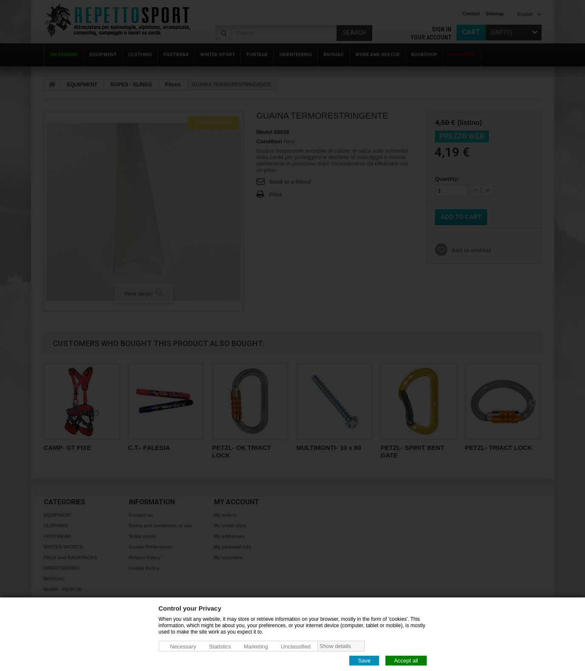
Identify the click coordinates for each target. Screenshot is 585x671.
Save (364, 660)
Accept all (406, 660)
